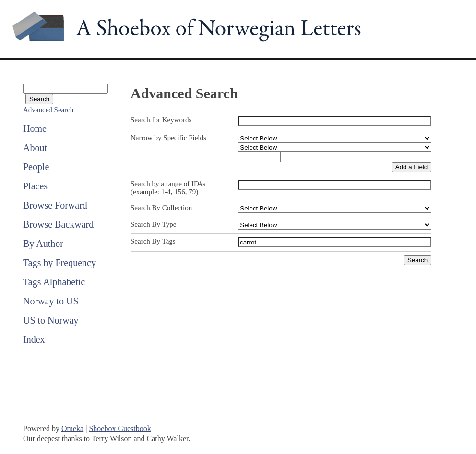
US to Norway (51, 320)
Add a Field (411, 167)
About (35, 147)
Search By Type (153, 224)
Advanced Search (48, 110)
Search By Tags (153, 241)
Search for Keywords (161, 120)
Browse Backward (58, 224)
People (36, 167)
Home (35, 128)
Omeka (72, 428)
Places (35, 186)
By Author (43, 243)
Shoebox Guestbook (120, 428)
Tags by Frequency (59, 263)
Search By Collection (161, 207)
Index (34, 339)
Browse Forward (55, 205)
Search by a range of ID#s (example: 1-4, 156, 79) (168, 188)
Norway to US (51, 301)
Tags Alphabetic (54, 282)
